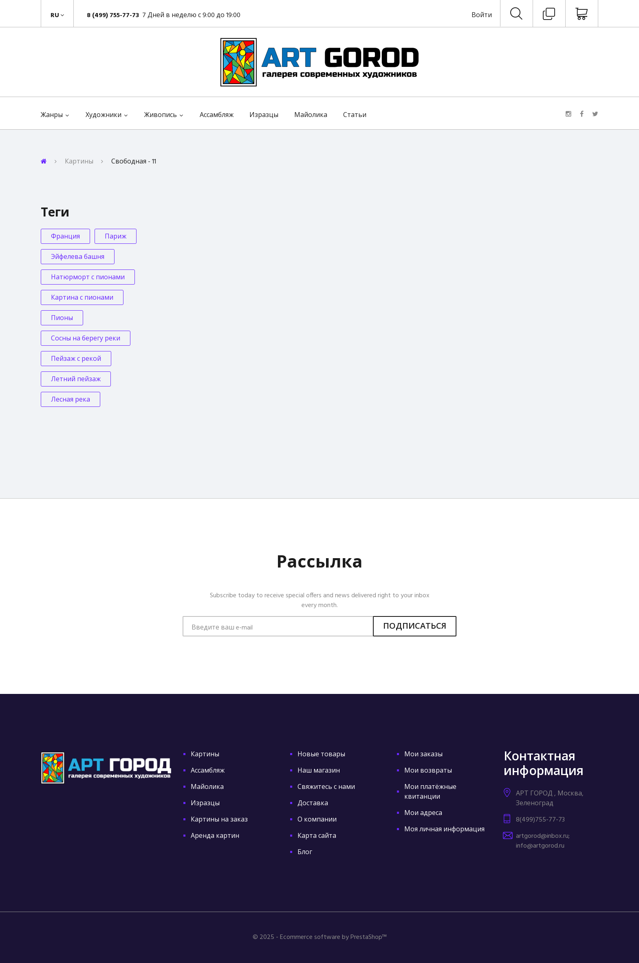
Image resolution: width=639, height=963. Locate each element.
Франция (65, 237)
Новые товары (321, 755)
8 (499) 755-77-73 (114, 15)
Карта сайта (316, 836)
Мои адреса (423, 813)
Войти (482, 15)
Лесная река (70, 400)
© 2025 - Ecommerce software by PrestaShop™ (320, 937)
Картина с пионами (82, 298)
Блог (304, 852)
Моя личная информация (444, 830)
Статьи (354, 115)
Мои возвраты (428, 771)
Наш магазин (318, 771)
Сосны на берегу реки (85, 339)
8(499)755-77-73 (540, 820)
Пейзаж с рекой (76, 359)
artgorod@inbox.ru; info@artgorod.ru (543, 841)
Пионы (62, 318)
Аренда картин (215, 836)
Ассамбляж (217, 115)
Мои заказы (423, 755)
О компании (317, 820)
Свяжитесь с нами (326, 787)
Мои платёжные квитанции (430, 792)
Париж (115, 237)
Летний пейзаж (76, 379)
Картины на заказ (219, 820)
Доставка (312, 803)
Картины (79, 162)
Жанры (52, 115)
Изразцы (263, 115)
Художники (103, 115)
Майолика (310, 115)
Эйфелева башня (77, 257)
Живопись (160, 115)
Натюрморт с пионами (88, 277)
